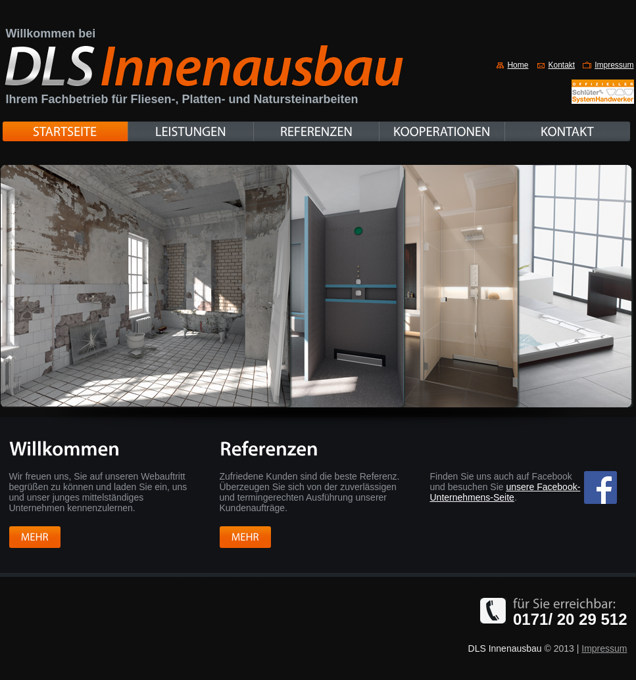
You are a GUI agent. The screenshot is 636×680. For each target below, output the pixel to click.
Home (517, 65)
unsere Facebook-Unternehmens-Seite (505, 492)
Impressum (614, 65)
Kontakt (561, 65)
